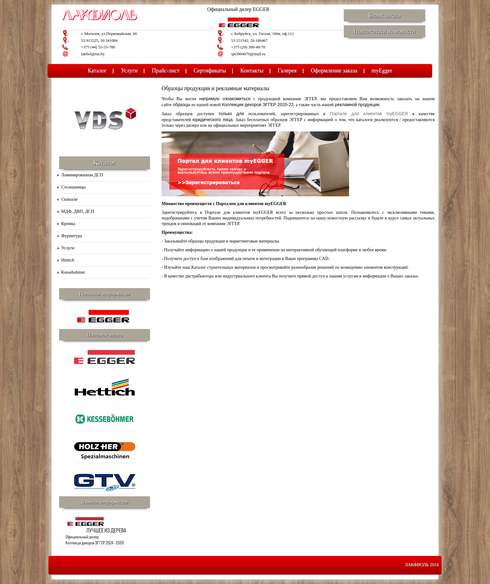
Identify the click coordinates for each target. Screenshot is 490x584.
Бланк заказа (384, 15)
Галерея (287, 70)
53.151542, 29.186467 (249, 40)
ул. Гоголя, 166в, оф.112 (273, 33)
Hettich (67, 260)
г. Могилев (90, 33)
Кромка (68, 223)
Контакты (251, 70)
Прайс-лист (165, 70)
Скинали (69, 199)
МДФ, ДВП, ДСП (77, 211)
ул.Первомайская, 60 (119, 33)
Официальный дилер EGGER (238, 9)
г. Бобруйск (241, 33)
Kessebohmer (73, 272)
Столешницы (73, 187)
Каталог (97, 70)
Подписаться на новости (384, 31)
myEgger (382, 70)
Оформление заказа (334, 70)
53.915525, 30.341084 (99, 40)
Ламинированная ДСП (82, 175)
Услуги (129, 70)
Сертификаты (210, 70)
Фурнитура (71, 235)
